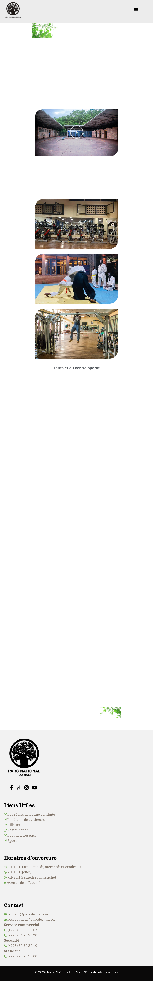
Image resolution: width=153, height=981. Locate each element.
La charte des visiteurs (26, 819)
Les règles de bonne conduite (31, 814)
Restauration (18, 830)
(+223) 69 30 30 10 (22, 945)
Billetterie (15, 824)
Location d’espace (22, 835)
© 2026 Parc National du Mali (58, 972)
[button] (136, 9)
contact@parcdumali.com (28, 914)
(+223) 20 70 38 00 (22, 956)
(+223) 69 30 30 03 (22, 930)
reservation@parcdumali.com (32, 919)
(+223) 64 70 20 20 (22, 935)
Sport (12, 840)
